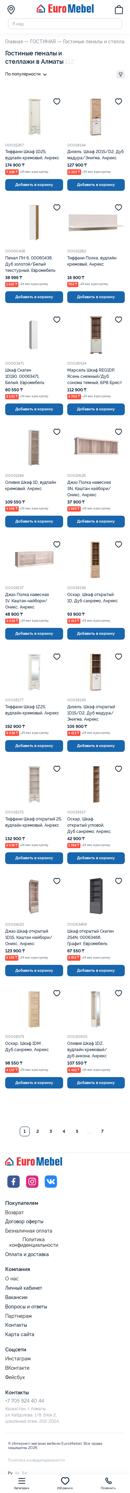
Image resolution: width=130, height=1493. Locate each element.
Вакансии (16, 1297)
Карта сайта (19, 1334)
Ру (10, 1473)
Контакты (16, 1325)
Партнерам (18, 1316)
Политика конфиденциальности (33, 1242)
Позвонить (108, 1483)
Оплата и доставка (27, 1254)
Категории (21, 1483)
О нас (12, 1278)
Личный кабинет (23, 1288)
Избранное (65, 1483)
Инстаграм (18, 1358)
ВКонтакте (17, 1368)
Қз (17, 1473)
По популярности (27, 74)
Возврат (14, 1212)
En (24, 1473)
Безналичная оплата (28, 1231)
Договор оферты (24, 1221)
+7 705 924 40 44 (24, 1401)
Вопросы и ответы (26, 1306)
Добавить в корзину (34, 185)
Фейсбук (15, 1377)
